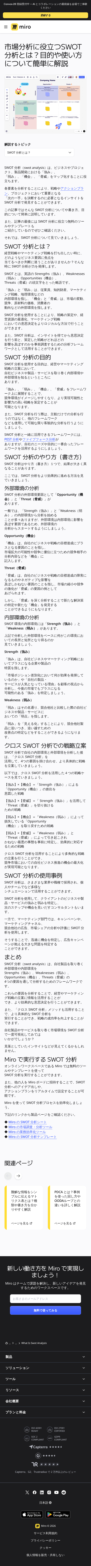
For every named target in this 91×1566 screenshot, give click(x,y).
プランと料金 (45, 1412)
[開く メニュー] (6, 27)
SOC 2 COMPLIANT (37, 1438)
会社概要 (45, 1401)
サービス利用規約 (45, 1533)
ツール (45, 1379)
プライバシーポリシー (45, 1540)
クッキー (45, 1548)
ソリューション (45, 1368)
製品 (45, 1357)
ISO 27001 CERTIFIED (59, 1429)
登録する (45, 15)
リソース (45, 1390)
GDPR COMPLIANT (60, 1438)
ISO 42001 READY (36, 1429)
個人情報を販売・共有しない (45, 1555)
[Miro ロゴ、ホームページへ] (21, 27)
